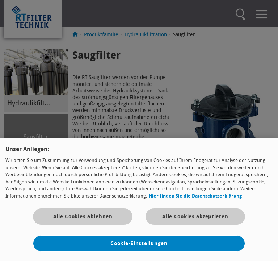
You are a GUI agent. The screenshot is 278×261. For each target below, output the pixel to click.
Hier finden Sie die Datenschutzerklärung (195, 196)
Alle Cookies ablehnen (83, 217)
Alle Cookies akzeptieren (195, 217)
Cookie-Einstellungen (138, 243)
